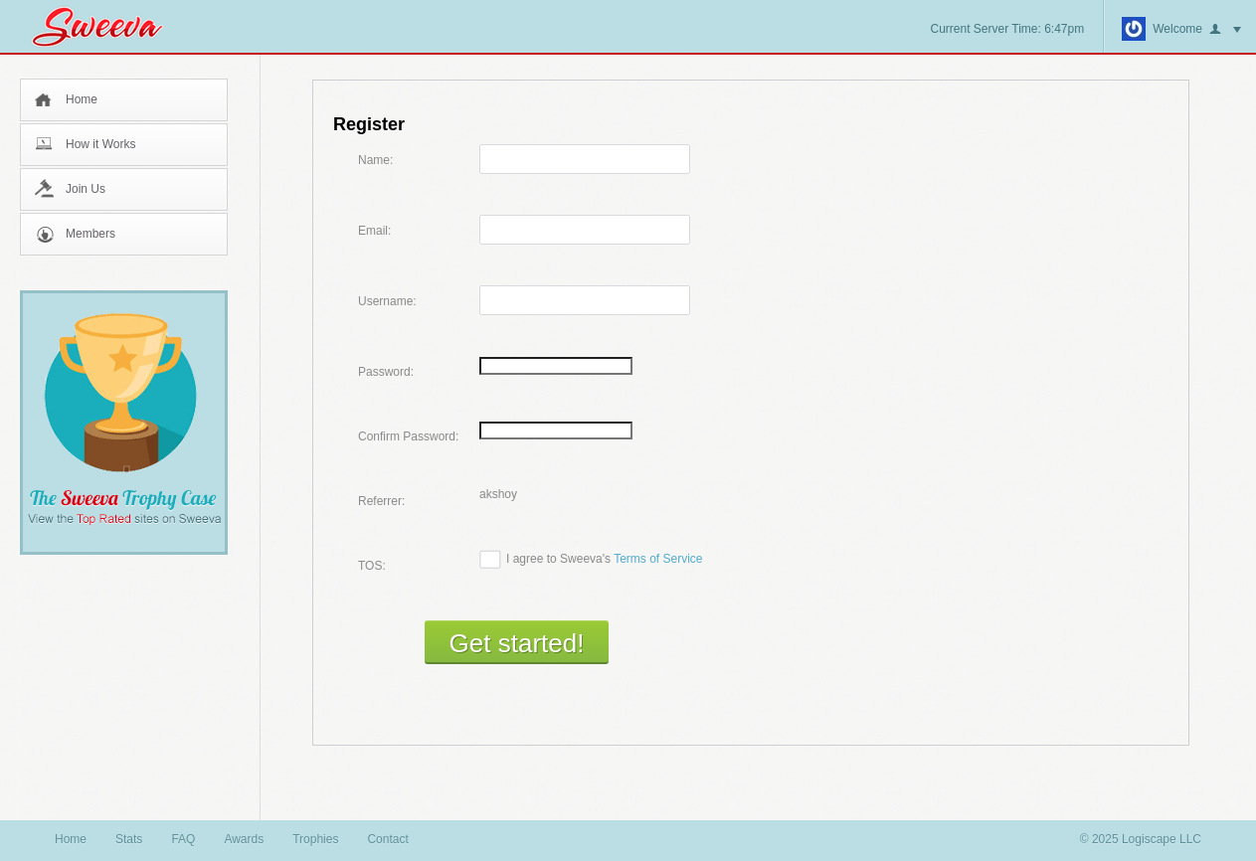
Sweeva (107, 26)
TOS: (372, 566)
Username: (387, 301)
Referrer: (381, 501)
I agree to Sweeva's (604, 559)
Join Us (85, 189)
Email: (374, 231)
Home (81, 99)
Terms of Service (658, 559)
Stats (128, 839)
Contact (387, 839)
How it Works (100, 144)
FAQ (183, 839)
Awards (244, 839)
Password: (386, 372)
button (1225, 30)
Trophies (315, 839)
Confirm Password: (408, 436)
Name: (375, 160)
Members (90, 234)
